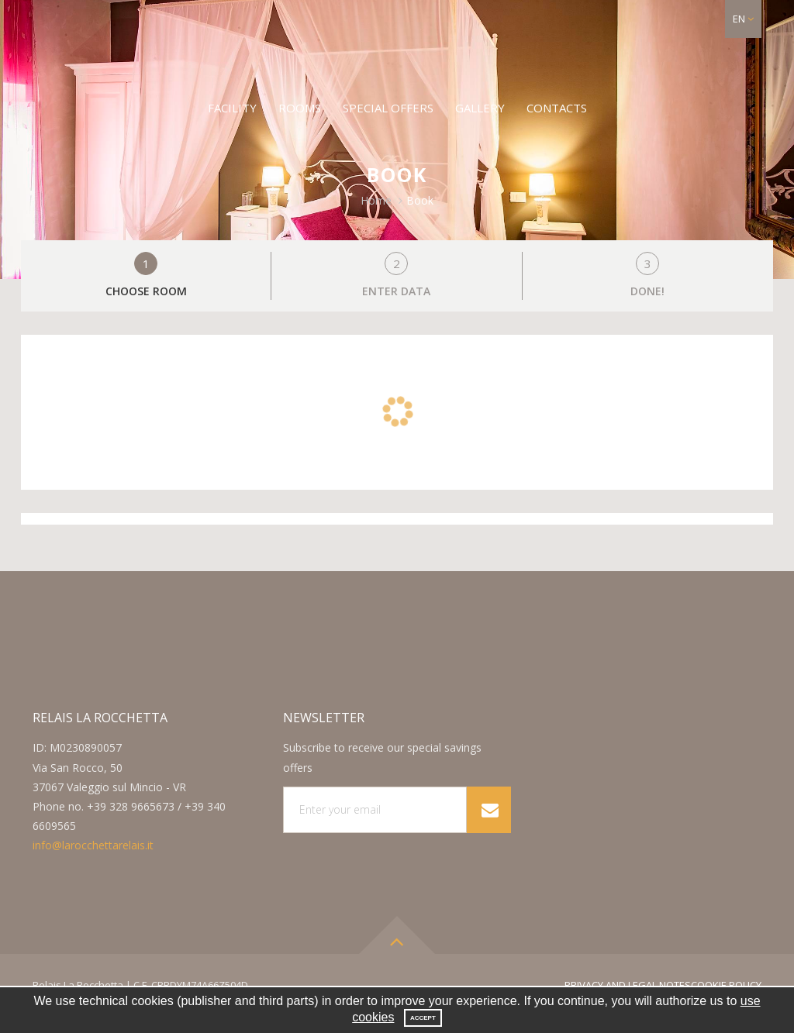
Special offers (388, 107)
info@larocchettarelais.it (93, 845)
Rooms (299, 107)
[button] (743, 19)
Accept (423, 1017)
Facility (232, 107)
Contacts (556, 107)
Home (376, 200)
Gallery (480, 107)
